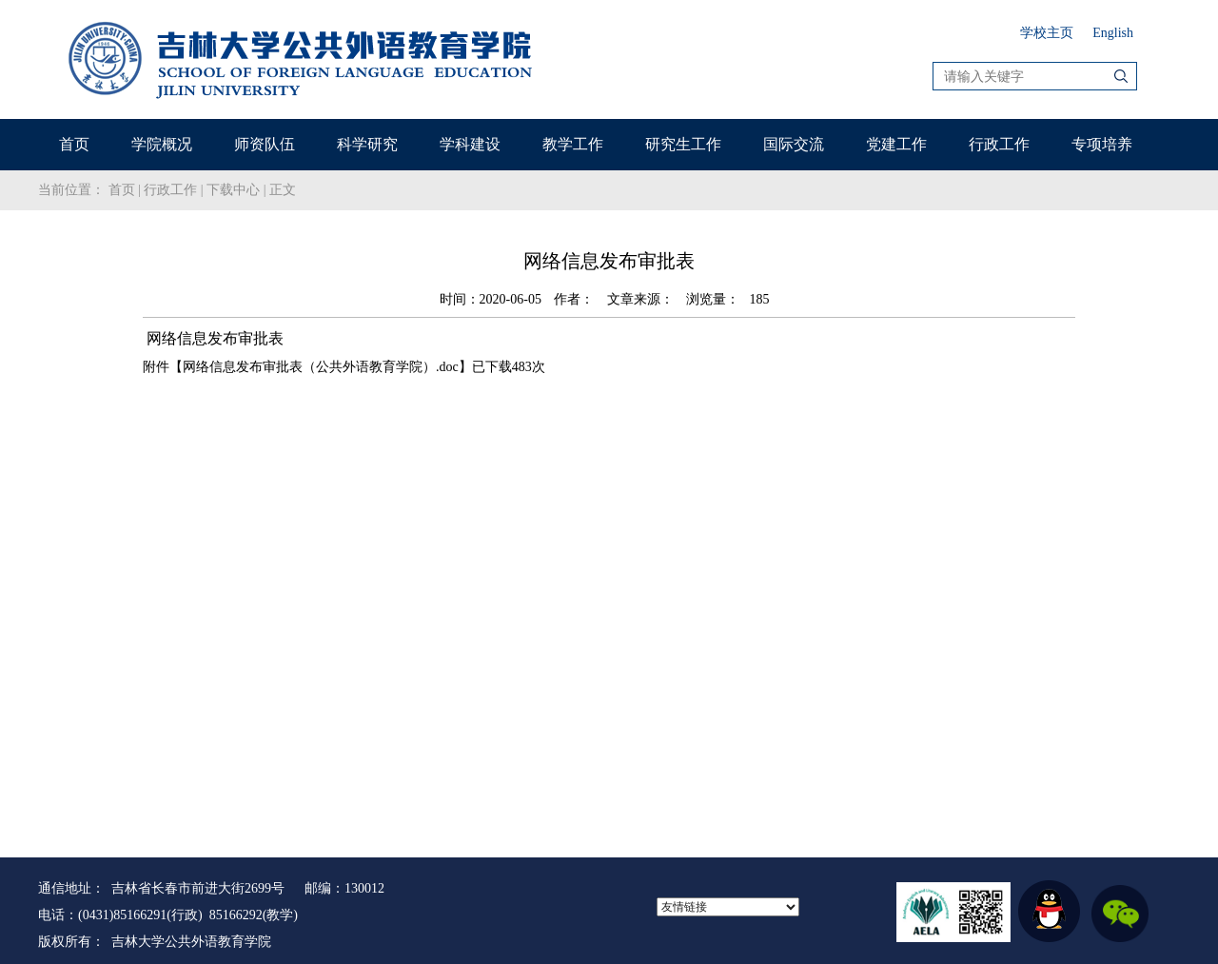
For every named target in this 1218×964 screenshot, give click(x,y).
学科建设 (470, 144)
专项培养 (1101, 144)
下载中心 (233, 190)
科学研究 (367, 144)
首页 (74, 144)
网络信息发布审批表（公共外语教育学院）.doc (321, 367)
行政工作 (999, 144)
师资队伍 (264, 144)
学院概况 (161, 144)
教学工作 (572, 144)
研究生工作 (683, 144)
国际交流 (793, 144)
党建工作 (896, 144)
